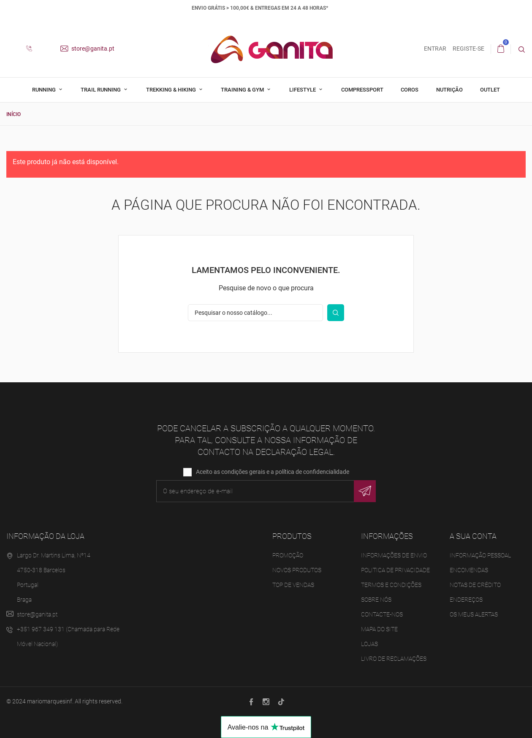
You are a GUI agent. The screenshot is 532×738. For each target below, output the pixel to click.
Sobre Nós (376, 599)
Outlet (490, 90)
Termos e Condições (391, 584)
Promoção (287, 555)
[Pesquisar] (255, 312)
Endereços (466, 599)
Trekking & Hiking (171, 90)
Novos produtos (296, 570)
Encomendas (469, 570)
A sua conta (473, 535)
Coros (409, 90)
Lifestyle (303, 90)
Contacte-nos (382, 614)
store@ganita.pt (87, 48)
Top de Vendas (293, 584)
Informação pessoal (480, 555)
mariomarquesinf (49, 701)
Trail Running (101, 90)
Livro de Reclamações (393, 658)
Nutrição (449, 90)
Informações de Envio (394, 555)
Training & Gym (243, 90)
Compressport (362, 90)
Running (44, 90)
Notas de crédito (475, 584)
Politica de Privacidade (395, 570)
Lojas (369, 644)
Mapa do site (379, 629)
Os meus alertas (474, 614)
